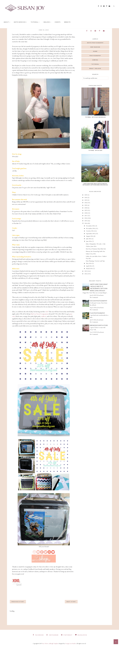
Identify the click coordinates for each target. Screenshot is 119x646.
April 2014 (89, 266)
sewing (95, 59)
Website (67, 22)
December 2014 (90, 226)
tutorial (95, 64)
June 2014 (89, 241)
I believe (47, 22)
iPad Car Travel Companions (40, 314)
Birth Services (20, 22)
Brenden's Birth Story (99, 325)
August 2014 (90, 236)
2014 (86, 223)
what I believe (95, 68)
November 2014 (91, 228)
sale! (46, 312)
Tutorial (35, 22)
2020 (86, 208)
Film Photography (97, 313)
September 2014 (91, 233)
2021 (86, 205)
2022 (86, 202)
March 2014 (89, 268)
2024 (86, 197)
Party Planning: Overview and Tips (95, 261)
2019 (86, 210)
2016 (86, 218)
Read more (101, 295)
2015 (86, 221)
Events (57, 22)
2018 (86, 213)
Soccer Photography (98, 301)
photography (95, 55)
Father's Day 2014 (91, 254)
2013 (86, 271)
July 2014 (89, 239)
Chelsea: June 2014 (91, 246)
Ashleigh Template (53, 643)
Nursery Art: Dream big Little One (95, 251)
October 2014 (90, 231)
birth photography (95, 42)
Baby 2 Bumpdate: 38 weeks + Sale (95, 244)
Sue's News (45, 643)
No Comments (94, 297)
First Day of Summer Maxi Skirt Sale (96, 249)
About (7, 22)
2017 (86, 215)
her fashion (95, 47)
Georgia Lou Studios (70, 643)
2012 (86, 274)
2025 (86, 195)
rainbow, (43, 316)
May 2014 (89, 263)
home (95, 51)
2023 (86, 200)
